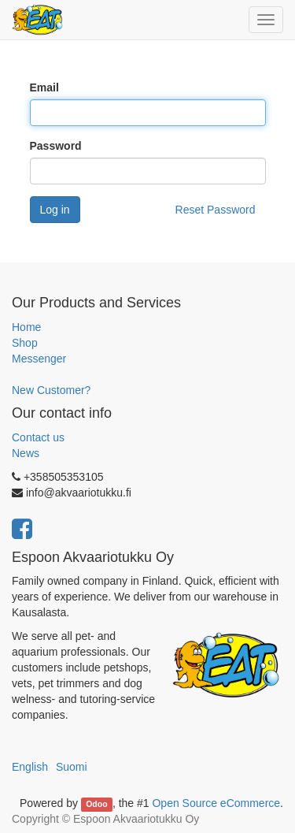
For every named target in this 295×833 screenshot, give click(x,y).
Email (44, 87)
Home (26, 327)
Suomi (71, 766)
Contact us (38, 437)
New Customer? (51, 390)
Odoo (96, 804)
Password (56, 145)
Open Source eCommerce (216, 803)
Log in (55, 209)
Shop (25, 343)
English (30, 766)
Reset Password (215, 209)
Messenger (39, 358)
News (25, 453)
